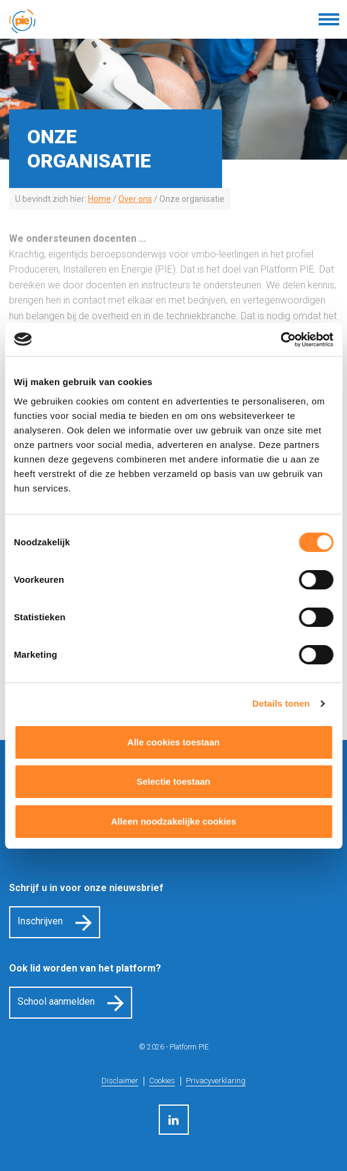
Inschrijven (40, 921)
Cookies (162, 1080)
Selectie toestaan (173, 781)
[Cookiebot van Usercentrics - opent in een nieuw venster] (280, 340)
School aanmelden (56, 1001)
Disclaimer (119, 1080)
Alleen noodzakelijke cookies (174, 821)
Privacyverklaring (216, 1080)
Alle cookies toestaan (173, 742)
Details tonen (281, 703)
